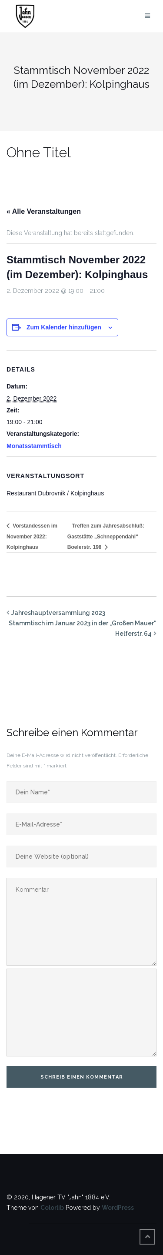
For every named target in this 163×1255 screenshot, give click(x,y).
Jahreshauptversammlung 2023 (58, 612)
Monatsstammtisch (34, 445)
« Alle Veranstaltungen (44, 211)
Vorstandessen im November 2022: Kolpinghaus (32, 537)
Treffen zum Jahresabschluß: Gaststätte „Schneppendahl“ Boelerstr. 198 (105, 537)
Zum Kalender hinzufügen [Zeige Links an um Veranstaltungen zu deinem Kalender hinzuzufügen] (64, 327)
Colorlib (52, 1207)
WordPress (118, 1207)
